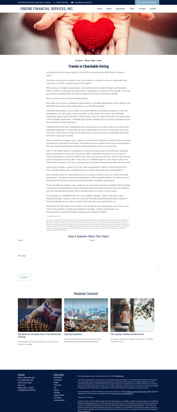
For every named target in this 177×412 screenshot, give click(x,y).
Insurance (57, 385)
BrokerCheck (119, 376)
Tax (55, 387)
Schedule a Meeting (147, 2)
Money (56, 390)
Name (20, 240)
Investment (58, 380)
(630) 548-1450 (60, 2)
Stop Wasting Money (73, 334)
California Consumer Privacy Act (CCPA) (138, 391)
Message (22, 256)
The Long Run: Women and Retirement (127, 334)
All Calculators (59, 400)
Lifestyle (57, 393)
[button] (99, 9)
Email (92, 240)
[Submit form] (24, 277)
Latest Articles (59, 395)
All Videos (57, 398)
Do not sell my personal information (122, 393)
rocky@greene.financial (81, 2)
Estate (56, 382)
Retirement (58, 377)
